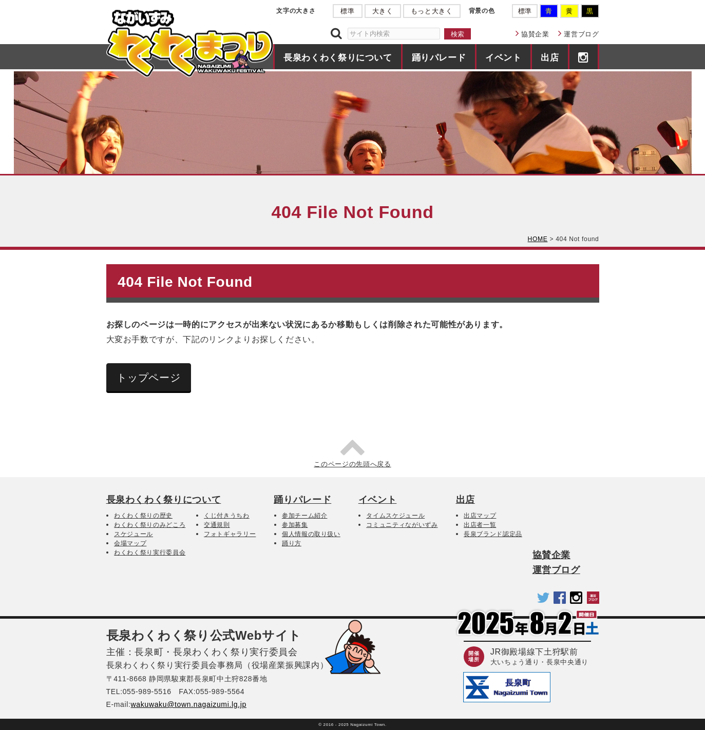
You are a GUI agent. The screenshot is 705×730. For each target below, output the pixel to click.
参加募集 (295, 524)
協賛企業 (535, 34)
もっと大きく (432, 11)
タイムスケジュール (395, 515)
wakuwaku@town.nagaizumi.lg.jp (188, 704)
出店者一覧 (480, 524)
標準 (347, 11)
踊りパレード (439, 57)
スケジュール (133, 534)
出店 (550, 57)
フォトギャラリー (230, 534)
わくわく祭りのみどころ (149, 524)
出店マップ (480, 515)
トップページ (148, 377)
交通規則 (217, 524)
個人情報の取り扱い (311, 534)
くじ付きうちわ (227, 515)
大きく (382, 11)
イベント (503, 57)
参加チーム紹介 (305, 515)
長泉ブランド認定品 (493, 534)
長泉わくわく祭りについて (337, 57)
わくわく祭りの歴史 (143, 515)
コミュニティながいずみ (401, 524)
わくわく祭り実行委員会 (149, 552)
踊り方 (291, 543)
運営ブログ (581, 34)
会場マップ (130, 543)
